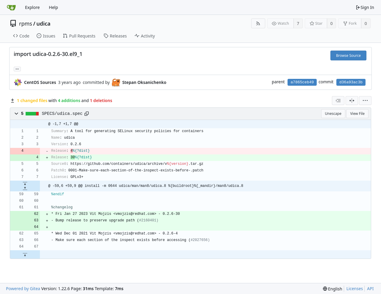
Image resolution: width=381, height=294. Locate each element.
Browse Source (348, 55)
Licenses (354, 288)
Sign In (365, 7)
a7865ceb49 (302, 82)
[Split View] (352, 100)
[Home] (11, 7)
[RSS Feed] (258, 23)
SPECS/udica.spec (62, 113)
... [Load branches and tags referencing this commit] (17, 69)
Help (53, 7)
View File (357, 113)
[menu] (365, 100)
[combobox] (338, 100)
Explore (32, 7)
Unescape (333, 113)
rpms (25, 23)
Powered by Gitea (23, 288)
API (370, 288)
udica (43, 23)
